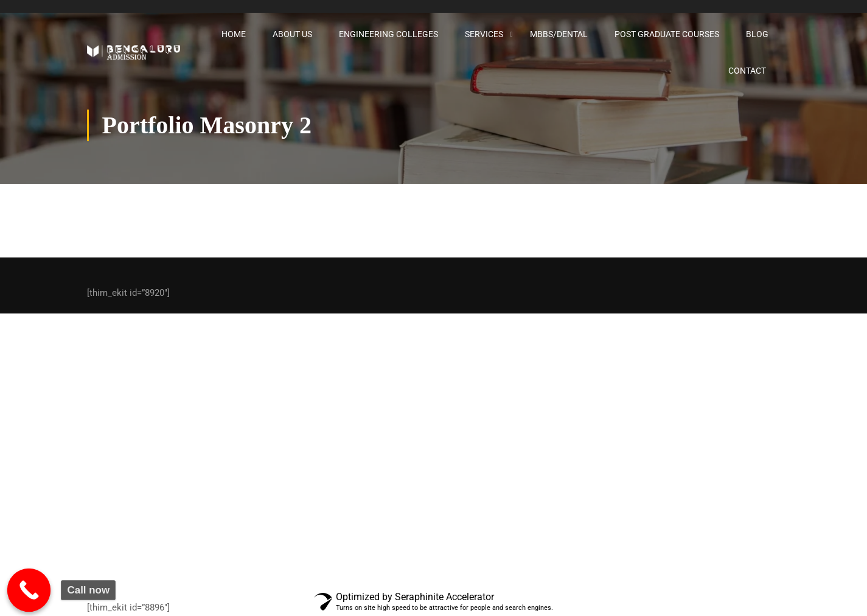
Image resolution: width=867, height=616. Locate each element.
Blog (757, 34)
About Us (292, 34)
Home (233, 34)
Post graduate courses (667, 34)
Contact (747, 70)
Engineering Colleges (388, 34)
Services (484, 34)
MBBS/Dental (559, 34)
